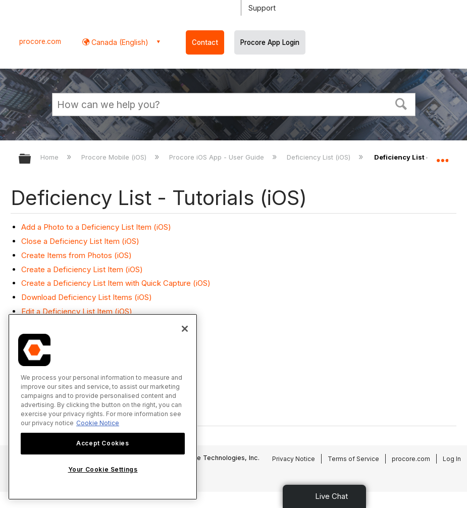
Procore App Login (269, 42)
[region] (102, 407)
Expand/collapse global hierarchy (31, 159)
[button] (401, 103)
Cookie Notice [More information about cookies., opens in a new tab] (97, 423)
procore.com (40, 41)
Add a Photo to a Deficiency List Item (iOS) (96, 227)
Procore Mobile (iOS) (114, 157)
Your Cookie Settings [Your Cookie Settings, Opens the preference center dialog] (103, 469)
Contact (205, 42)
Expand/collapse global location (442, 155)
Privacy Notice (293, 459)
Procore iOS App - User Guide (217, 157)
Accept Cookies (102, 443)
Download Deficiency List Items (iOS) (86, 297)
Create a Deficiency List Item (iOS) (82, 269)
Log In (452, 459)
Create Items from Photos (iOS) (76, 255)
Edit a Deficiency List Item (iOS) (76, 311)
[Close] (185, 329)
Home (50, 157)
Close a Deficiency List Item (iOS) (80, 241)
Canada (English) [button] (118, 42)
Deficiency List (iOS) (319, 157)
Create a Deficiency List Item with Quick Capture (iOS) (116, 283)
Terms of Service (353, 459)
